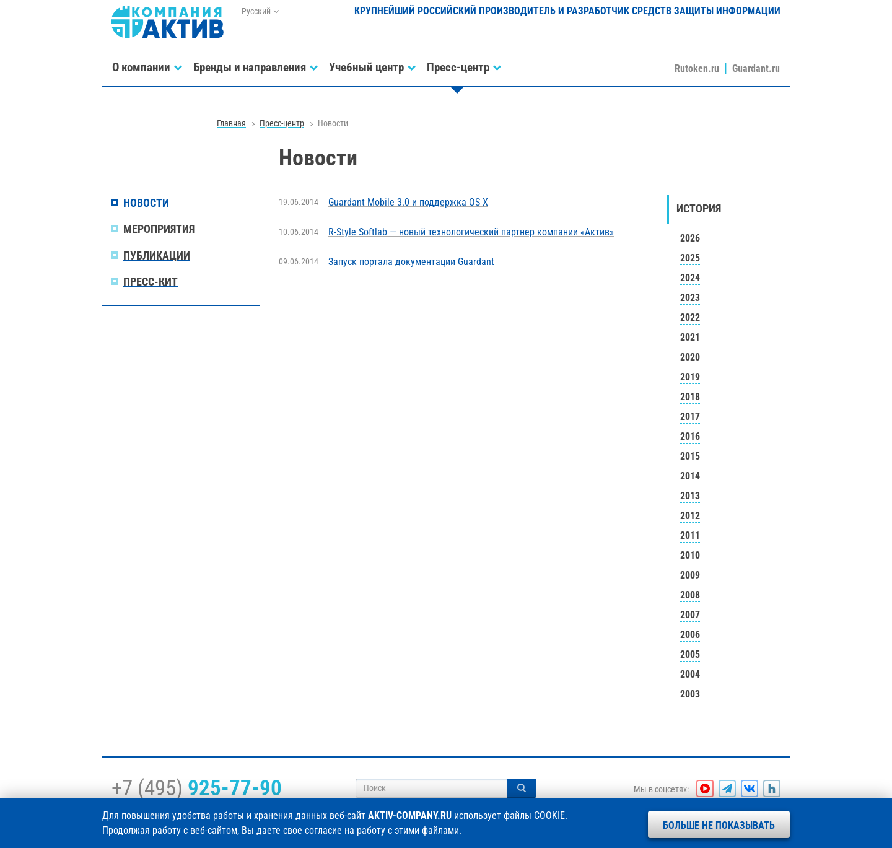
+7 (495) (197, 788)
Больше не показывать (719, 825)
